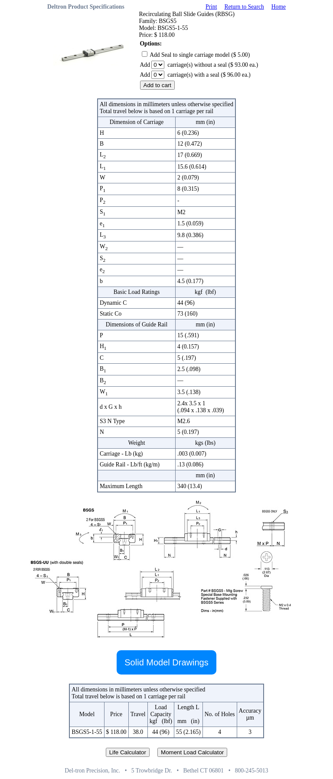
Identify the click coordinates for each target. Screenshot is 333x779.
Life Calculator (127, 752)
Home (278, 6)
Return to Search (244, 6)
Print (211, 6)
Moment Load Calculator (192, 752)
